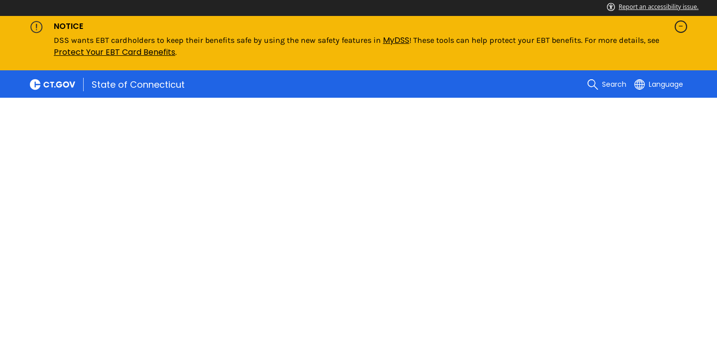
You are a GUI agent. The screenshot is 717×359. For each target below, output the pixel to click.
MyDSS (396, 40)
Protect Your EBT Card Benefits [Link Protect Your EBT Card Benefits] (114, 52)
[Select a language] (658, 84)
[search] (607, 84)
